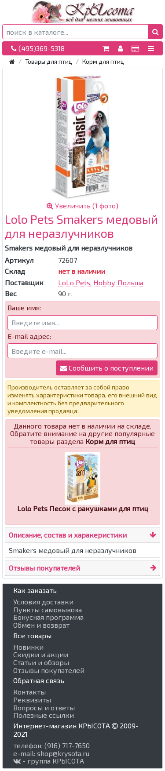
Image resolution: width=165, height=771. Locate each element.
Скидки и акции (40, 654)
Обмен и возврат (41, 625)
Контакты (29, 692)
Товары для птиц (48, 61)
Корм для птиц (103, 61)
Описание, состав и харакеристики (68, 535)
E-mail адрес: (29, 336)
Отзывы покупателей (44, 568)
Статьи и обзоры (41, 662)
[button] (155, 31)
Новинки (28, 647)
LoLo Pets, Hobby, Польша (100, 282)
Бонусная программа (48, 617)
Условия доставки (43, 602)
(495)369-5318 (38, 48)
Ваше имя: (24, 308)
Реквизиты (32, 700)
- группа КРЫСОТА (48, 761)
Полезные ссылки (43, 715)
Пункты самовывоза (47, 610)
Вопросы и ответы (44, 708)
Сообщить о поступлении (107, 368)
